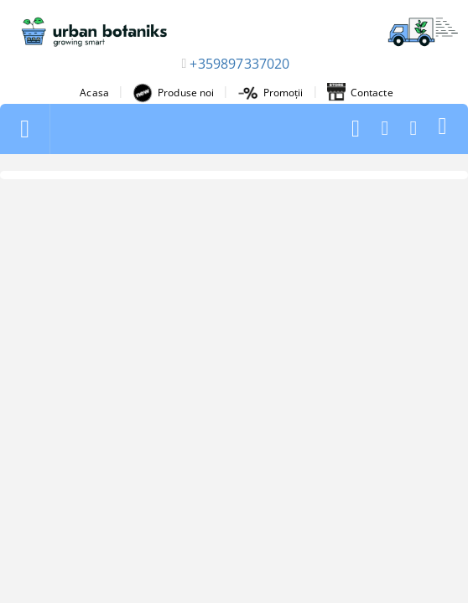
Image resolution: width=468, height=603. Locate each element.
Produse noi (173, 93)
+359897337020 (239, 63)
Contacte (360, 93)
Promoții (271, 92)
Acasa (94, 92)
